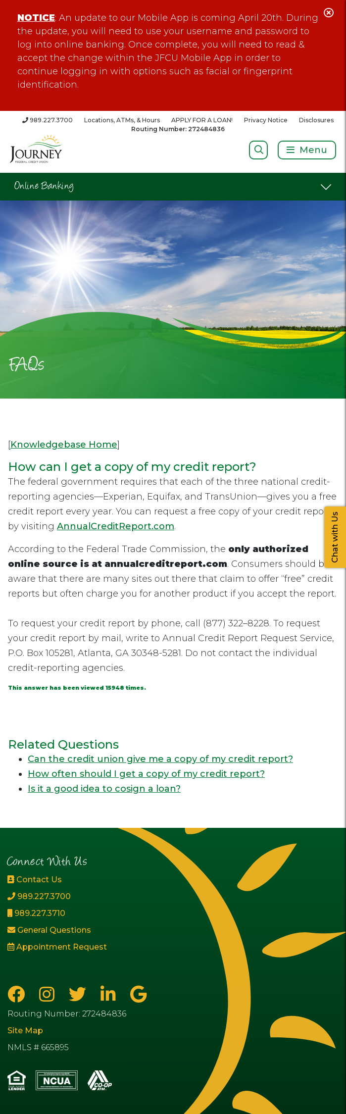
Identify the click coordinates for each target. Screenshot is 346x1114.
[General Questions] (57, 930)
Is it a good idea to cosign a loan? (104, 788)
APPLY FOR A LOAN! (202, 120)
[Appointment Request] (57, 947)
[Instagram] (49, 994)
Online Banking (44, 186)
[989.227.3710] (57, 913)
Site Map (25, 1030)
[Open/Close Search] (258, 150)
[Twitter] (80, 994)
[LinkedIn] (110, 994)
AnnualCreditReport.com (115, 526)
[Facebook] (18, 994)
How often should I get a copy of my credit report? (146, 773)
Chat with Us (335, 537)
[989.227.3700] (47, 120)
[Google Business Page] (138, 994)
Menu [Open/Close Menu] (313, 150)
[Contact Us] (57, 880)
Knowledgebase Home (63, 444)
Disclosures (316, 120)
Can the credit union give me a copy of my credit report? (160, 759)
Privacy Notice (266, 120)
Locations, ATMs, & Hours (122, 120)
